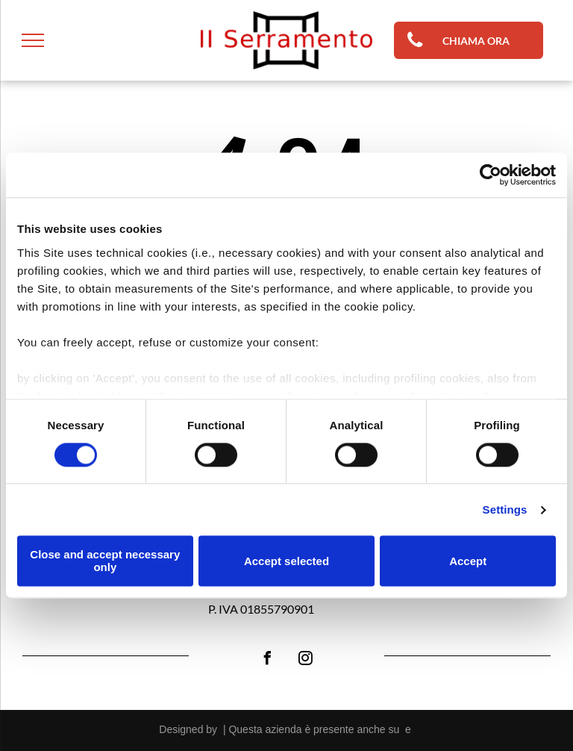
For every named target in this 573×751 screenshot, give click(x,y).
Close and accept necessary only (105, 561)
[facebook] (267, 660)
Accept (467, 561)
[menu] (32, 40)
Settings (505, 509)
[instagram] (305, 660)
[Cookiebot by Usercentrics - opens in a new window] (490, 174)
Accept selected (286, 561)
